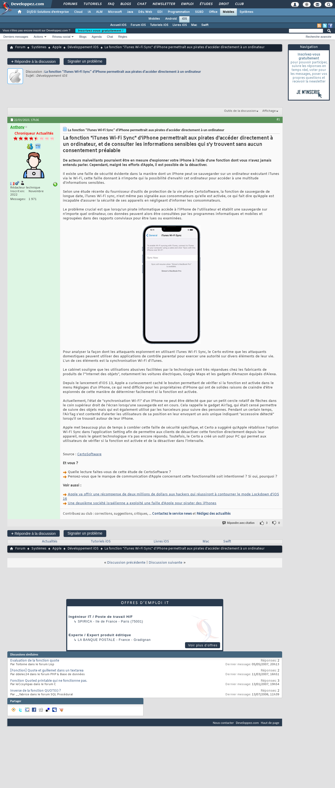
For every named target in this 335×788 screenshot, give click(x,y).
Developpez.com (247, 723)
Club (239, 4)
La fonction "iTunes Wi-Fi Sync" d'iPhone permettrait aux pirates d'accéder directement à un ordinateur (122, 71)
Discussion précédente (126, 563)
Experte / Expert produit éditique (100, 635)
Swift (204, 25)
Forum (20, 47)
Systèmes (246, 12)
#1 (278, 119)
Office (213, 12)
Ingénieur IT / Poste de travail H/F (101, 617)
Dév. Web (145, 12)
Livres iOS (179, 25)
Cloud (78, 12)
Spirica (85, 621)
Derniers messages (15, 36)
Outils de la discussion (240, 111)
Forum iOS (138, 25)
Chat (141, 4)
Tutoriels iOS (159, 25)
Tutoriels (92, 4)
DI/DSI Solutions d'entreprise (48, 12)
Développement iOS (83, 47)
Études (206, 4)
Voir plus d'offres (202, 645)
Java (130, 12)
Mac (194, 25)
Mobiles (228, 12)
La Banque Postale (96, 640)
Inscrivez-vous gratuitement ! (101, 30)
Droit (223, 4)
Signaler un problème (85, 61)
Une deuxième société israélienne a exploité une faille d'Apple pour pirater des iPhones (142, 503)
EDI (160, 12)
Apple (57, 47)
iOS (184, 19)
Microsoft (115, 12)
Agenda (97, 36)
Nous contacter (223, 723)
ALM (99, 12)
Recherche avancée (318, 36)
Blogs (125, 4)
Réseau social (61, 36)
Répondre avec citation (239, 523)
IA (89, 12)
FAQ (110, 4)
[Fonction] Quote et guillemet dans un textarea (46, 671)
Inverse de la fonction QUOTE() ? (35, 691)
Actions (38, 36)
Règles (122, 36)
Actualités (49, 542)
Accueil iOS (118, 25)
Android (171, 19)
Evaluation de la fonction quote (34, 661)
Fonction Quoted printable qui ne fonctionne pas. (48, 681)
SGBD (199, 12)
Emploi (187, 4)
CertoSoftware (89, 454)
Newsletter (163, 4)
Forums (70, 4)
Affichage (269, 111)
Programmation (179, 12)
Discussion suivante (165, 563)
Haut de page (270, 723)
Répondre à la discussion (33, 61)
